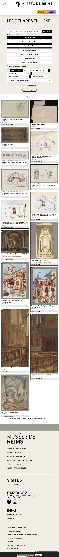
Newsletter (10, 518)
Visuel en (17, 66)
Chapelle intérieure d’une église (40, 260)
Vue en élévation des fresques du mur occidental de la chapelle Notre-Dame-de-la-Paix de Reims (14, 161)
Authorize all (22, 555)
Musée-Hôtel (29, 63)
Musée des (41, 12)
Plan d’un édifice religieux (38, 125)
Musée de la (29, 50)
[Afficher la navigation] (4, 4)
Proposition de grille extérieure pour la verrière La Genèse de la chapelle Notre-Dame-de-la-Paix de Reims (44, 215)
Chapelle (30, 58)
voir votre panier (29, 90)
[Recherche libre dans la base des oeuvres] (24, 31)
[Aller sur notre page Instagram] (15, 502)
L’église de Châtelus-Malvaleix (10, 412)
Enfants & (13, 484)
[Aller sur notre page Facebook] (9, 502)
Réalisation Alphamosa (13, 531)
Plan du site (10, 542)
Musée (51, 12)
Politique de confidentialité (14, 538)
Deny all (31, 555)
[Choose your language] (12, 549)
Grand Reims (22, 528)
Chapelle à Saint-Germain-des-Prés (11, 368)
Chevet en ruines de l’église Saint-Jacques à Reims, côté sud (14, 301)
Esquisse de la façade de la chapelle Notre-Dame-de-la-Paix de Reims (43, 157)
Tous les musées (29, 38)
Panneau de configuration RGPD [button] (16, 545)
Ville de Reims (11, 528)
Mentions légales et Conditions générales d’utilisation (22, 535)
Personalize (39, 555)
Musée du (29, 54)
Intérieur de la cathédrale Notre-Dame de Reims (13, 120)
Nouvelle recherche (29, 86)
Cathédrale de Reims (7, 144)
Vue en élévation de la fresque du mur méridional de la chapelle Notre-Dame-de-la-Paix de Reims (14, 192)
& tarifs (15, 515)
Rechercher (47, 31)
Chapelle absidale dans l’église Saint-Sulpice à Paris (14, 254)
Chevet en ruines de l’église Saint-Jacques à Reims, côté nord (43, 306)
